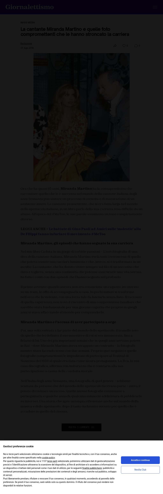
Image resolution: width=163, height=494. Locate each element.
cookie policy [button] (48, 457)
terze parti (52, 461)
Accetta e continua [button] (140, 460)
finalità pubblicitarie (92, 468)
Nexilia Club (140, 469)
